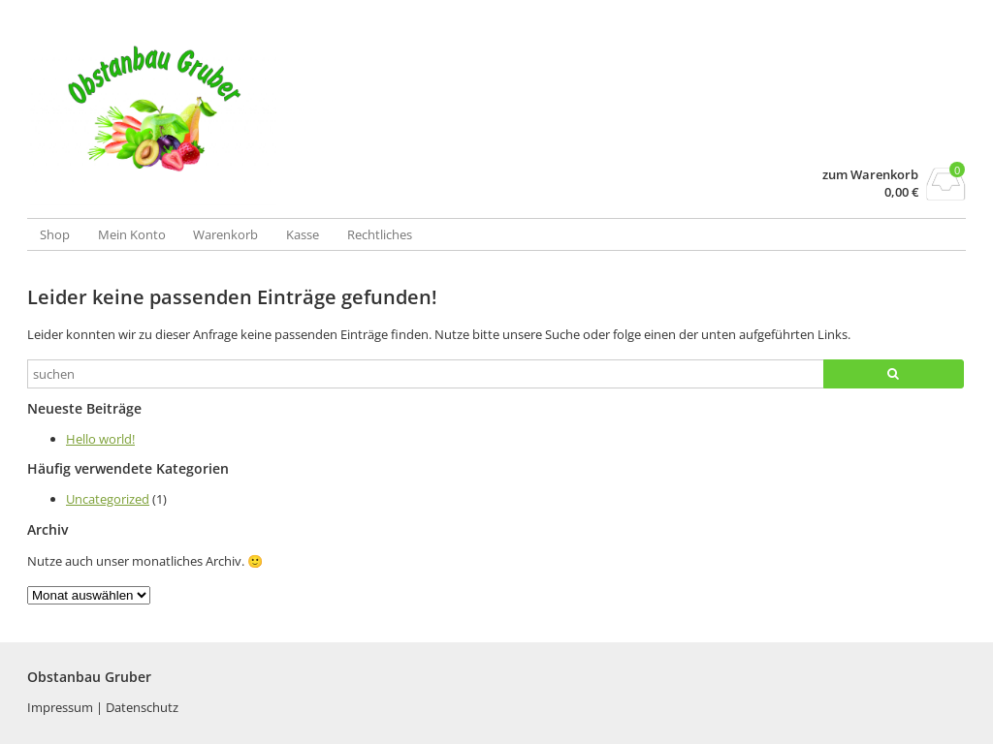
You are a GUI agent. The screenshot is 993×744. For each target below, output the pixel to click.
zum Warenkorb (870, 175)
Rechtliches (379, 234)
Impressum (61, 707)
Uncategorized (107, 499)
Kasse (302, 234)
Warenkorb (225, 234)
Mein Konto (132, 234)
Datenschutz (142, 707)
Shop (55, 234)
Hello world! (100, 439)
